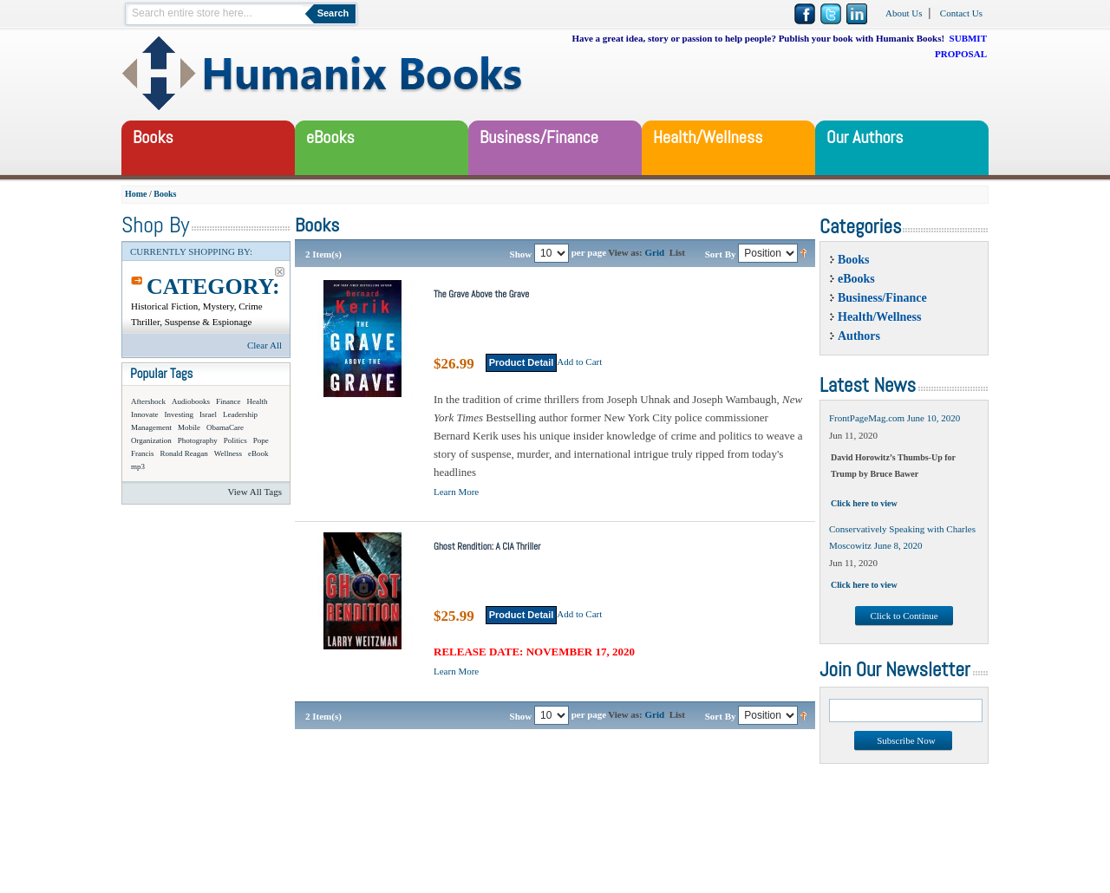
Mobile (189, 427)
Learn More (456, 491)
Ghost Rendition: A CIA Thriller (487, 546)
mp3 (138, 466)
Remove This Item (279, 272)
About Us (903, 13)
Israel (208, 414)
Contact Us (961, 13)
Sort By (720, 253)
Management (151, 427)
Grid (655, 252)
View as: (625, 252)
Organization (151, 440)
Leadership (240, 414)
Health (257, 401)
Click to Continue (903, 615)
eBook (258, 453)
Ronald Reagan (184, 453)
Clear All (264, 345)
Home (136, 194)
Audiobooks (191, 401)
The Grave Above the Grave (481, 294)
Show (521, 253)
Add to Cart (579, 361)
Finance (228, 401)
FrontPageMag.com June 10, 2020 (894, 418)
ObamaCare (225, 427)
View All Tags (254, 491)
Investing (179, 414)
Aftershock (148, 401)
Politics (235, 440)
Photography (198, 440)
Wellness (228, 453)
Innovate (145, 414)
